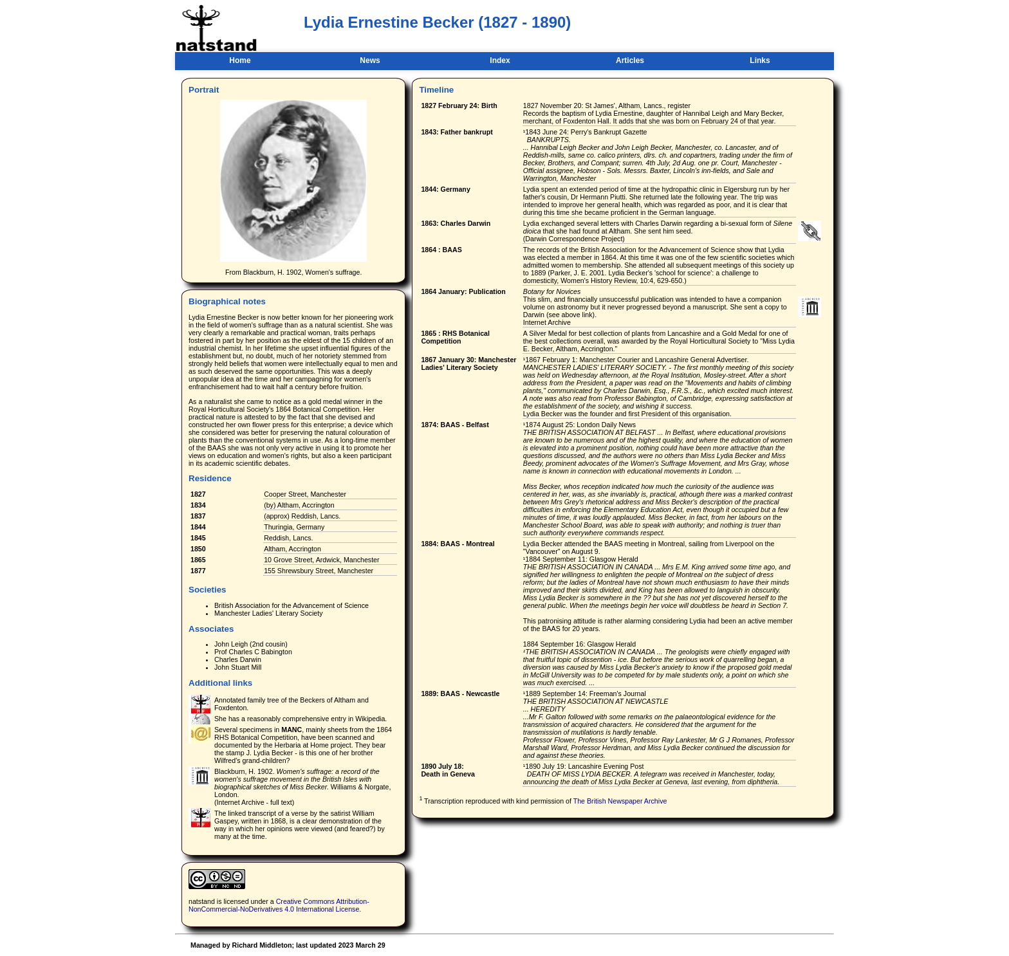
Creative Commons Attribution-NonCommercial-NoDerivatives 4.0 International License (279, 905)
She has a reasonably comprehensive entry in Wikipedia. (300, 718)
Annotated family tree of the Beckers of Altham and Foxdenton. (291, 704)
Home (239, 60)
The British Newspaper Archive (620, 800)
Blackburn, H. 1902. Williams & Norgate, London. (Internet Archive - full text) (302, 787)
